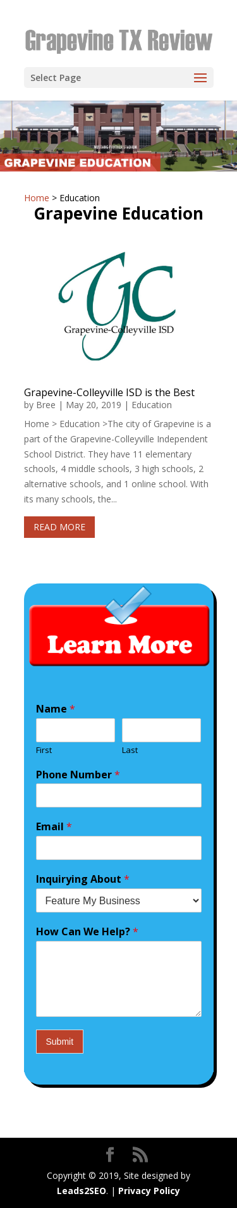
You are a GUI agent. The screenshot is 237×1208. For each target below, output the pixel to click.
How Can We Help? (87, 931)
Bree (46, 405)
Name (55, 709)
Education (151, 405)
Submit (60, 1042)
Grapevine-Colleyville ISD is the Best (109, 392)
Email (54, 826)
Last (130, 750)
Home (36, 198)
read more (59, 527)
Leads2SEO (81, 1191)
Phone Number (78, 774)
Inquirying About (83, 879)
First (44, 750)
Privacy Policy (111, 1120)
